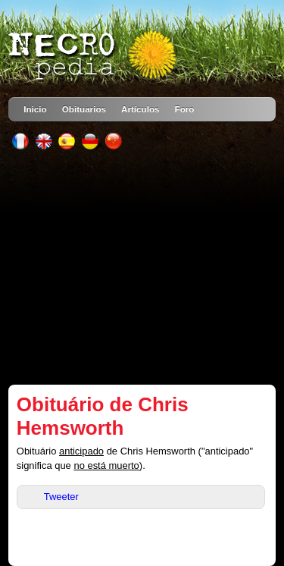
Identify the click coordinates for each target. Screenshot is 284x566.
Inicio (34, 109)
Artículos (140, 109)
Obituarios (84, 109)
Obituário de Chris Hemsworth (103, 416)
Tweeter (61, 496)
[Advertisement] (142, 267)
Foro (185, 109)
